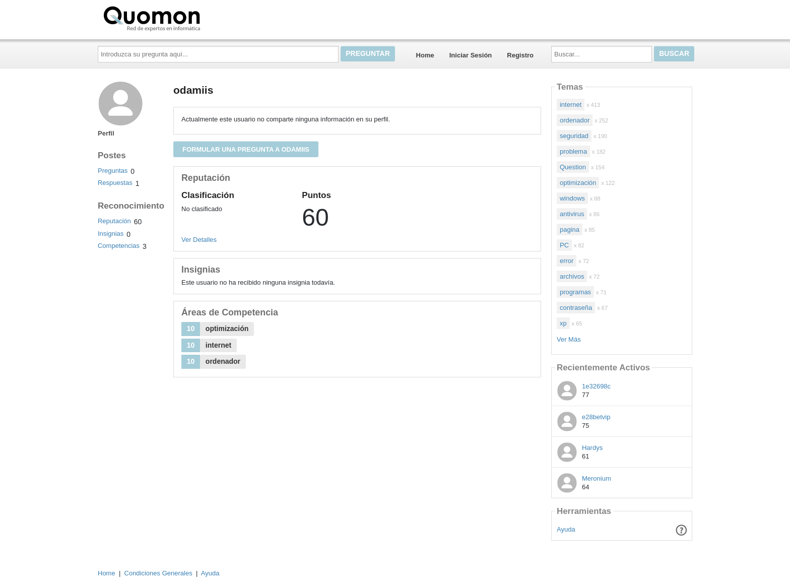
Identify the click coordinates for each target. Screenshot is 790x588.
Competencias (119, 245)
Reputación (114, 221)
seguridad (574, 136)
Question (573, 167)
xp (563, 323)
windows (572, 198)
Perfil (106, 133)
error (566, 261)
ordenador (574, 120)
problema (573, 151)
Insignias (110, 233)
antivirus (572, 214)
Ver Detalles (199, 239)
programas (575, 292)
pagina (569, 229)
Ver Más (569, 339)
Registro (520, 55)
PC (564, 245)
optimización (578, 182)
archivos (572, 276)
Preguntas (112, 170)
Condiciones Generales (158, 573)
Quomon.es (184, 17)
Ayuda (566, 529)
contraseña (576, 307)
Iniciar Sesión (470, 55)
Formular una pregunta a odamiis (245, 149)
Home (425, 55)
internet (570, 104)
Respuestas (115, 182)
